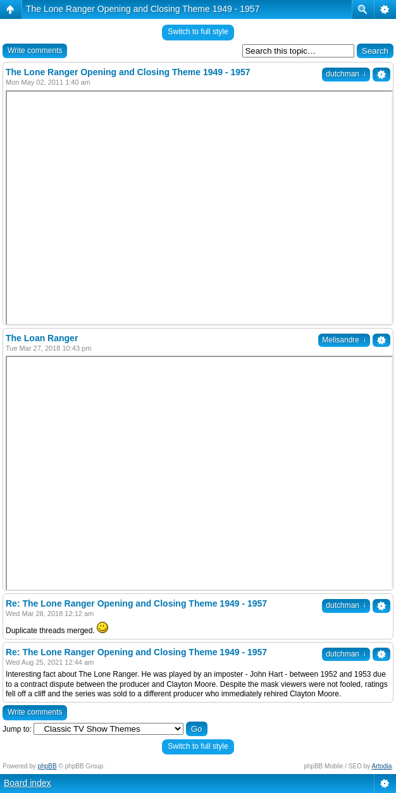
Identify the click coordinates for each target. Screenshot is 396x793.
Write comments (35, 50)
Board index (27, 783)
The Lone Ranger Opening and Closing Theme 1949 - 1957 (142, 9)
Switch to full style (198, 31)
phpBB (47, 766)
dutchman (346, 74)
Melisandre (344, 340)
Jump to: (17, 729)
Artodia (382, 766)
